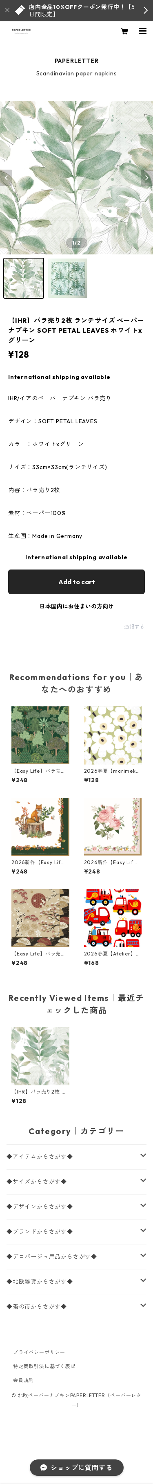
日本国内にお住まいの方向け (77, 606)
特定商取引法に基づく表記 (44, 1366)
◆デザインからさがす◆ (40, 1206)
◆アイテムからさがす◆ (40, 1156)
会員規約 (23, 1380)
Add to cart (76, 582)
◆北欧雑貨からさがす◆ (40, 1281)
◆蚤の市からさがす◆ (37, 1306)
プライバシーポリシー (39, 1352)
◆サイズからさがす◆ (37, 1181)
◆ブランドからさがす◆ (40, 1231)
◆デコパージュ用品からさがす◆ (52, 1256)
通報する (134, 627)
